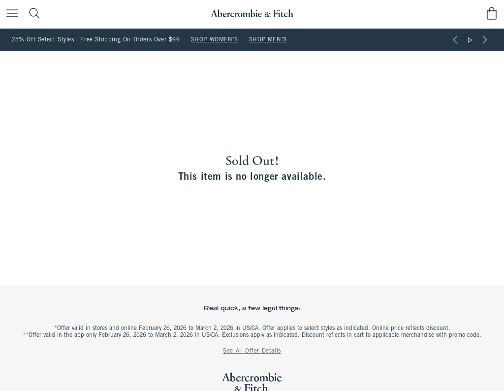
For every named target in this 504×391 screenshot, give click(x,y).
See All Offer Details (252, 351)
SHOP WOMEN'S (214, 40)
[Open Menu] (10, 14)
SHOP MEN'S (268, 40)
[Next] (484, 40)
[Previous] (455, 40)
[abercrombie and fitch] (252, 13)
